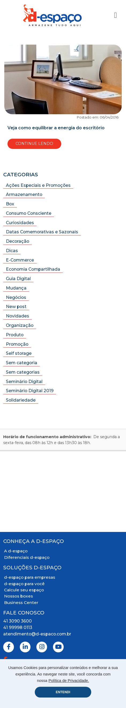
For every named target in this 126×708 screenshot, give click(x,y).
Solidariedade (21, 400)
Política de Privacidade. (68, 680)
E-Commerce (20, 260)
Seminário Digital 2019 (30, 390)
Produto (15, 334)
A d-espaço (16, 550)
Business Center (21, 602)
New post (16, 306)
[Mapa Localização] (63, 491)
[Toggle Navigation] (115, 15)
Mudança (16, 288)
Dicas (12, 250)
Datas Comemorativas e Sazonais (42, 231)
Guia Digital (18, 278)
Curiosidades (20, 222)
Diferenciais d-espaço (26, 557)
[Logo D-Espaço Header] (52, 15)
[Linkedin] (25, 647)
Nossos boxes (18, 596)
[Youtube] (58, 647)
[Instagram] (41, 647)
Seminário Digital (24, 381)
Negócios (16, 297)
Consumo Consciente (28, 213)
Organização (19, 325)
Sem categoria (21, 362)
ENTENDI (63, 692)
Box (10, 203)
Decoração (17, 241)
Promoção (17, 344)
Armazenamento (24, 194)
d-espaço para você (24, 583)
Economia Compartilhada (33, 269)
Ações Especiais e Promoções (38, 185)
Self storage (19, 353)
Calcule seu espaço (24, 589)
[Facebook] (8, 647)
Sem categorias (23, 372)
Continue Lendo (34, 143)
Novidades (17, 316)
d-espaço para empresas (29, 577)
